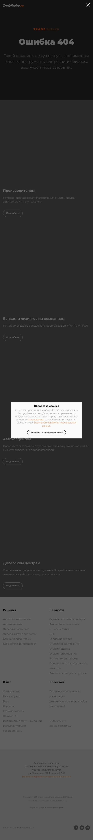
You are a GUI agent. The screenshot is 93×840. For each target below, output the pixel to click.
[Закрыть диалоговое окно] (88, 5)
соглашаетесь (36, 419)
